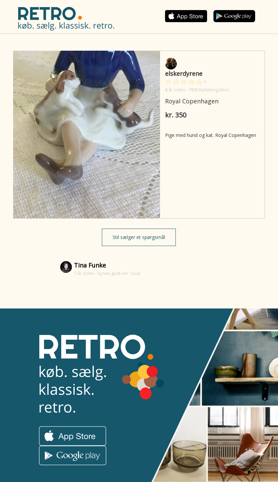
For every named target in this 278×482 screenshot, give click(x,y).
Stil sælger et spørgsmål (139, 237)
